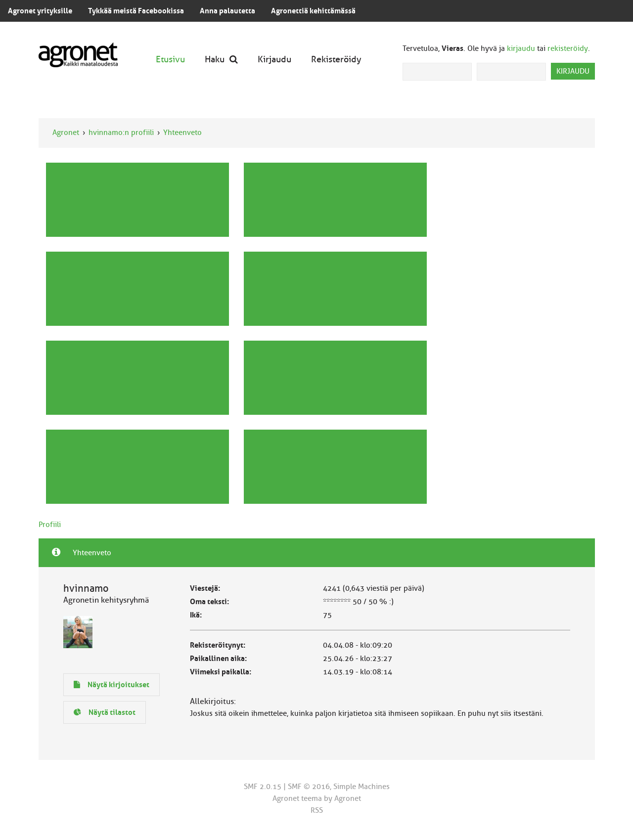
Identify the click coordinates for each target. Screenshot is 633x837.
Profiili (50, 524)
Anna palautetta (227, 10)
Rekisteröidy (336, 59)
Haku (221, 59)
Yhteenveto (182, 132)
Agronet (65, 132)
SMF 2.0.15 (262, 786)
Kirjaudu (274, 59)
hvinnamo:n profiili (121, 132)
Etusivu (170, 59)
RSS (317, 810)
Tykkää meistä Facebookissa (136, 10)
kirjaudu (521, 48)
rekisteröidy (567, 48)
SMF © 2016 (309, 786)
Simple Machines (361, 786)
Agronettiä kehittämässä (313, 10)
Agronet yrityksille (40, 10)
